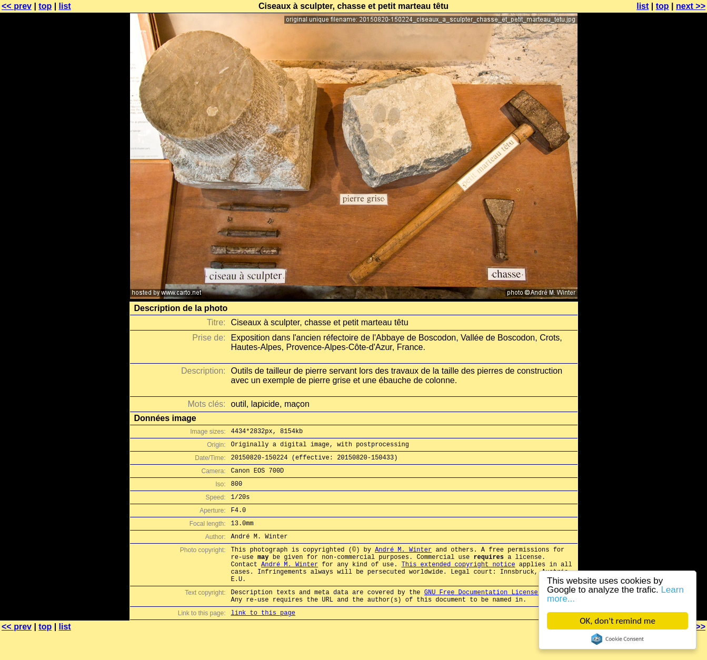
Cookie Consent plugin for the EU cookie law (617, 639)
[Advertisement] (664, 260)
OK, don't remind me (617, 620)
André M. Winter (403, 565)
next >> (690, 6)
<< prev (17, 6)
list (65, 6)
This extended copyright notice (458, 582)
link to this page (263, 639)
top (45, 6)
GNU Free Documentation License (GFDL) (494, 615)
